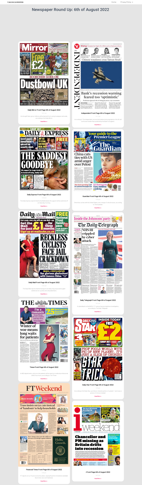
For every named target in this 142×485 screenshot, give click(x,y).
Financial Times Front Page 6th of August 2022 (44, 470)
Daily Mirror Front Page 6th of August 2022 (44, 110)
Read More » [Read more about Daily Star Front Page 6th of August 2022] (98, 396)
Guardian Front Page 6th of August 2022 (98, 196)
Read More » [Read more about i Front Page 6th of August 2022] (98, 478)
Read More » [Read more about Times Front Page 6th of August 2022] (44, 378)
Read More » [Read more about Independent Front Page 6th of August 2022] (98, 124)
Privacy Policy (126, 2)
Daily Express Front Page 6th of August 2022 (44, 195)
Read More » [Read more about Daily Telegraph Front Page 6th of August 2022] (98, 311)
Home (113, 2)
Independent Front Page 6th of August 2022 (98, 113)
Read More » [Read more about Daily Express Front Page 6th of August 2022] (44, 206)
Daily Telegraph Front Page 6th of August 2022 (98, 300)
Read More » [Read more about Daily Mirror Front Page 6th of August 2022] (44, 121)
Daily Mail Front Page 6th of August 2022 (44, 282)
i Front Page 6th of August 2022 (98, 472)
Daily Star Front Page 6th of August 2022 (98, 385)
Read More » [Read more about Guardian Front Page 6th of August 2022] (98, 208)
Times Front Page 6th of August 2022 (44, 367)
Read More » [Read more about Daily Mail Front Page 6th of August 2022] (44, 294)
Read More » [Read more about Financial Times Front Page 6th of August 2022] (44, 481)
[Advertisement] (71, 26)
